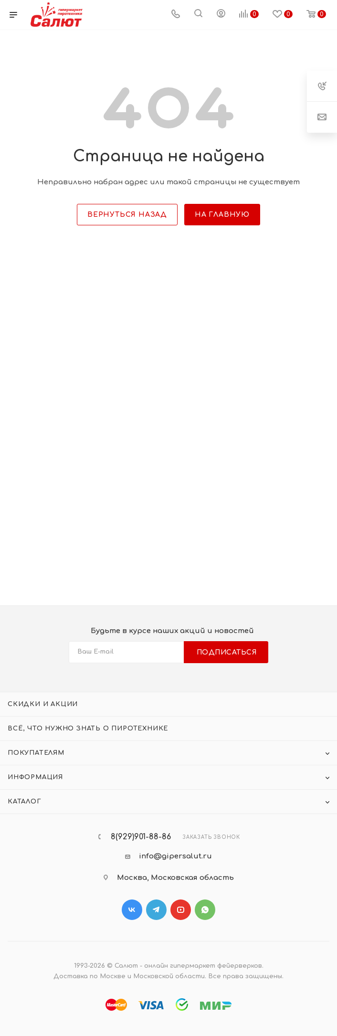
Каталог (25, 801)
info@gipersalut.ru (175, 856)
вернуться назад (127, 214)
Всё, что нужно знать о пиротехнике (88, 728)
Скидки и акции (43, 704)
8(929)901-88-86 (141, 837)
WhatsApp (205, 909)
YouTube (180, 909)
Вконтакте (132, 909)
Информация (35, 777)
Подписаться (227, 652)
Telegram (156, 909)
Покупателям (36, 753)
